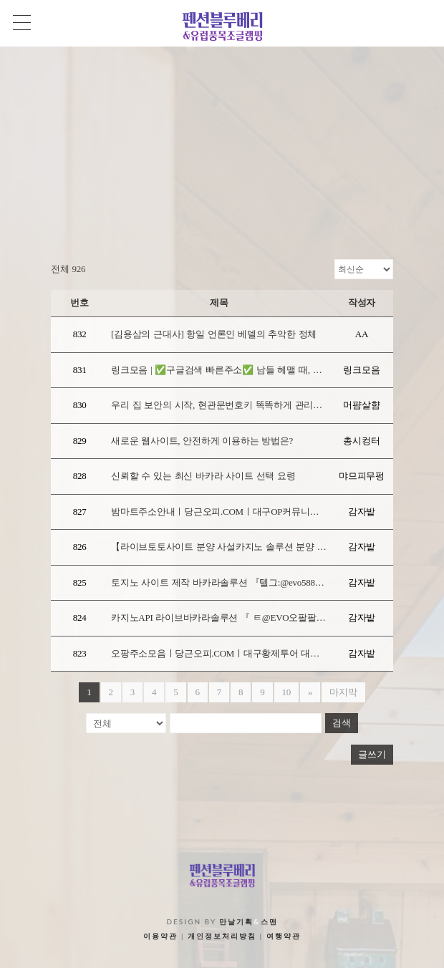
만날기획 (236, 921)
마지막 (343, 692)
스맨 (269, 921)
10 (286, 692)
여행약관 (283, 935)
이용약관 (160, 935)
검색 (341, 722)
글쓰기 (372, 754)
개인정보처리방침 (222, 935)
